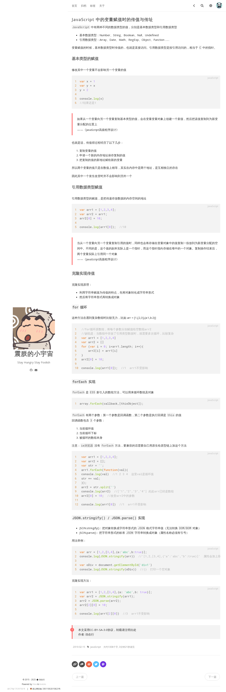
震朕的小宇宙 (33, 353)
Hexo (33, 684)
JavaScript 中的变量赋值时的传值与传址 (112, 19)
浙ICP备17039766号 (15, 688)
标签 (92, 5)
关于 (102, 5)
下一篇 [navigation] (212, 677)
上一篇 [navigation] (80, 677)
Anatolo (41, 684)
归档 (83, 5)
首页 (74, 5)
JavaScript (95, 647)
